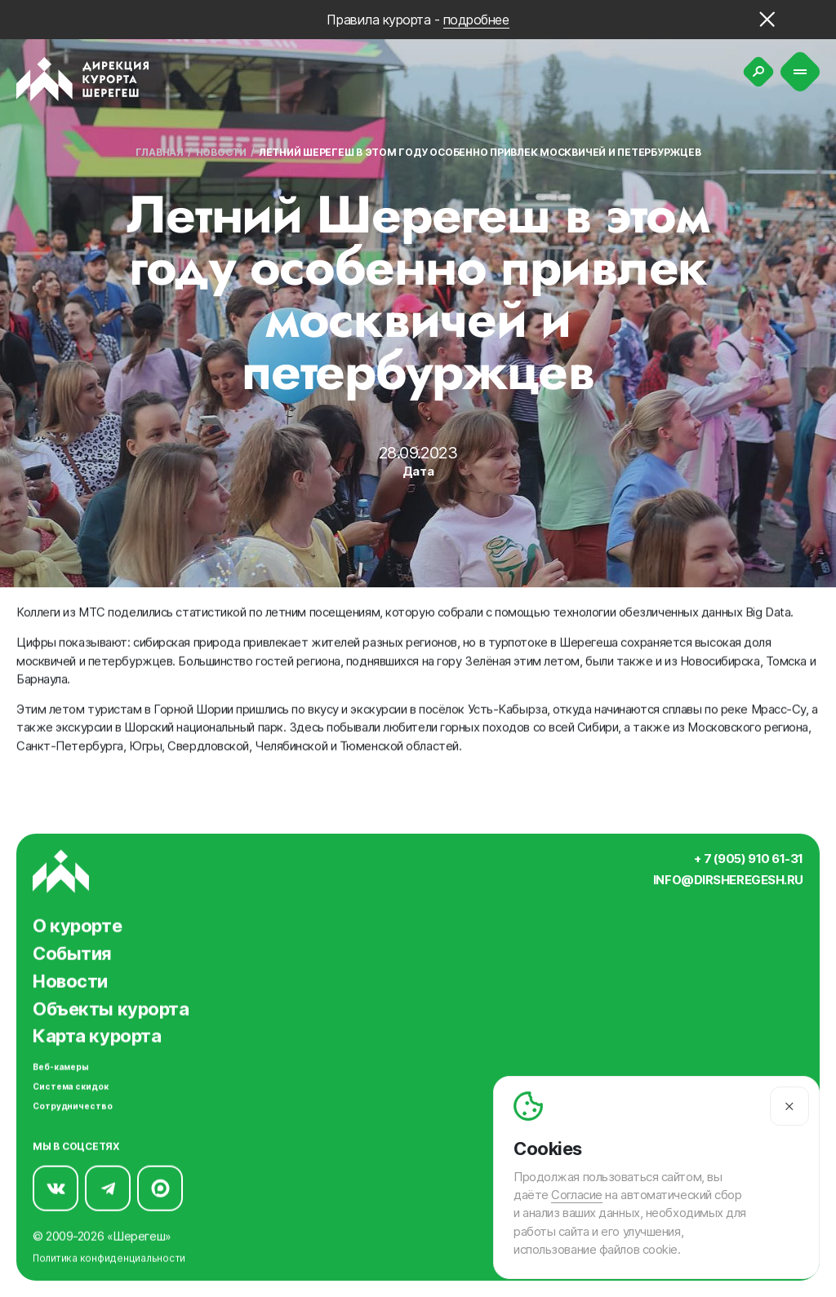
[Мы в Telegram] (108, 1187)
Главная (160, 152)
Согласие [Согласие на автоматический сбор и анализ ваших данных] (576, 1195)
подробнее (476, 19)
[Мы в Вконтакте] (55, 1187)
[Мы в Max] (160, 1187)
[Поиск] (758, 72)
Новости (221, 152)
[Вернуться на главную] (82, 79)
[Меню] (800, 72)
